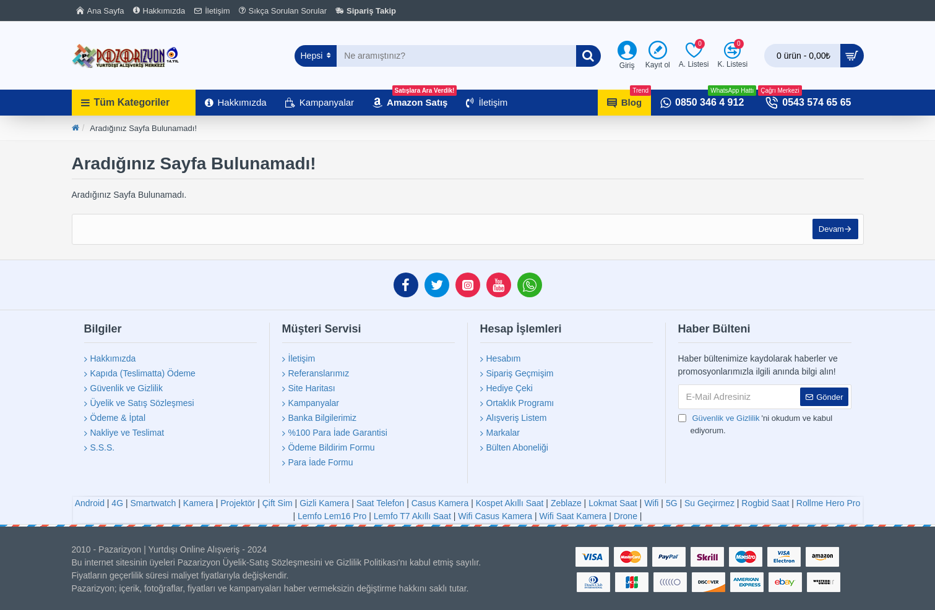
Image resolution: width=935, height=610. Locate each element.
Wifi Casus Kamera (495, 516)
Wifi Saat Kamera (572, 516)
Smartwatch (153, 503)
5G (672, 503)
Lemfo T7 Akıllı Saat (412, 516)
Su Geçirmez (709, 503)
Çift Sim (277, 503)
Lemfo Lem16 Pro (332, 516)
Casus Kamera (440, 503)
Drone (625, 516)
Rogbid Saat (765, 503)
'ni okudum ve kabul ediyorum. (755, 423)
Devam (829, 230)
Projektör (237, 503)
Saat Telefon (380, 503)
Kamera (198, 503)
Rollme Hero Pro (828, 503)
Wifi (651, 503)
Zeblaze (566, 503)
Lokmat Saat (612, 503)
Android (90, 503)
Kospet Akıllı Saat (510, 503)
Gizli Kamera (324, 503)
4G (117, 503)
